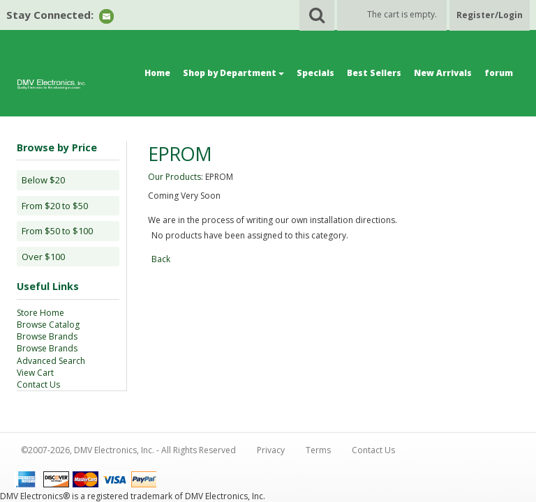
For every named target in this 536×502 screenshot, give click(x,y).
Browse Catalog (48, 324)
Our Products (174, 177)
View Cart (35, 373)
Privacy (271, 450)
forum (498, 73)
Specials (315, 73)
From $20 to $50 (55, 205)
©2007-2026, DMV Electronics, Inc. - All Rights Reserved (128, 450)
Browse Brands (47, 336)
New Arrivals (443, 73)
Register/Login (489, 15)
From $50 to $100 (57, 231)
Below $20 (43, 180)
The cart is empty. (402, 14)
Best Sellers (374, 73)
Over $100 (43, 256)
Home (157, 73)
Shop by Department (233, 73)
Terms (318, 450)
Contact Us (38, 384)
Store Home (40, 313)
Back (160, 259)
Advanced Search (51, 361)
